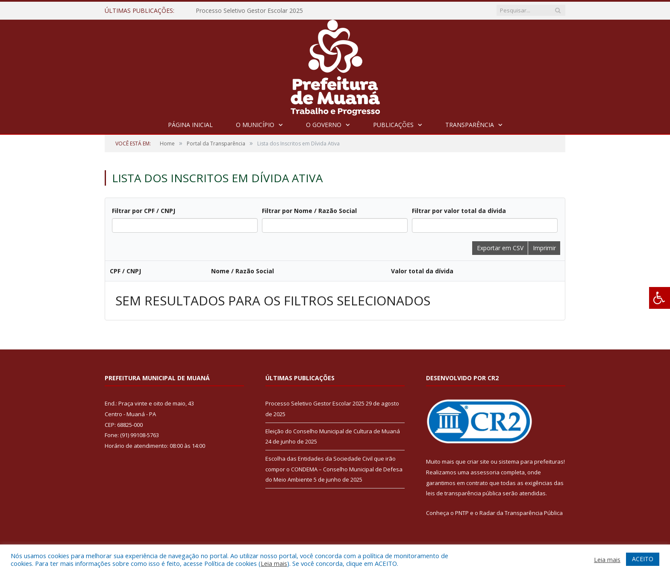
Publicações (393, 125)
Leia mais (274, 563)
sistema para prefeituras (531, 461)
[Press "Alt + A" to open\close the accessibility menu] (659, 298)
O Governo (323, 125)
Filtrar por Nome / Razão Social (309, 211)
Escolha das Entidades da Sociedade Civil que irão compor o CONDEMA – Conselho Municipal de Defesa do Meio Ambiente (334, 469)
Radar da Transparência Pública (521, 513)
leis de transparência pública (463, 493)
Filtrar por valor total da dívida (459, 211)
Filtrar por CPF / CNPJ (143, 211)
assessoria (485, 472)
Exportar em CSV (500, 248)
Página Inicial (190, 125)
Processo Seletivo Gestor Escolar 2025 (249, 11)
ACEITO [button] (642, 559)
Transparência (469, 125)
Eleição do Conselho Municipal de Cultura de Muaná (332, 431)
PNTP (462, 513)
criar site (478, 461)
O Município (255, 125)
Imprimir (544, 248)
